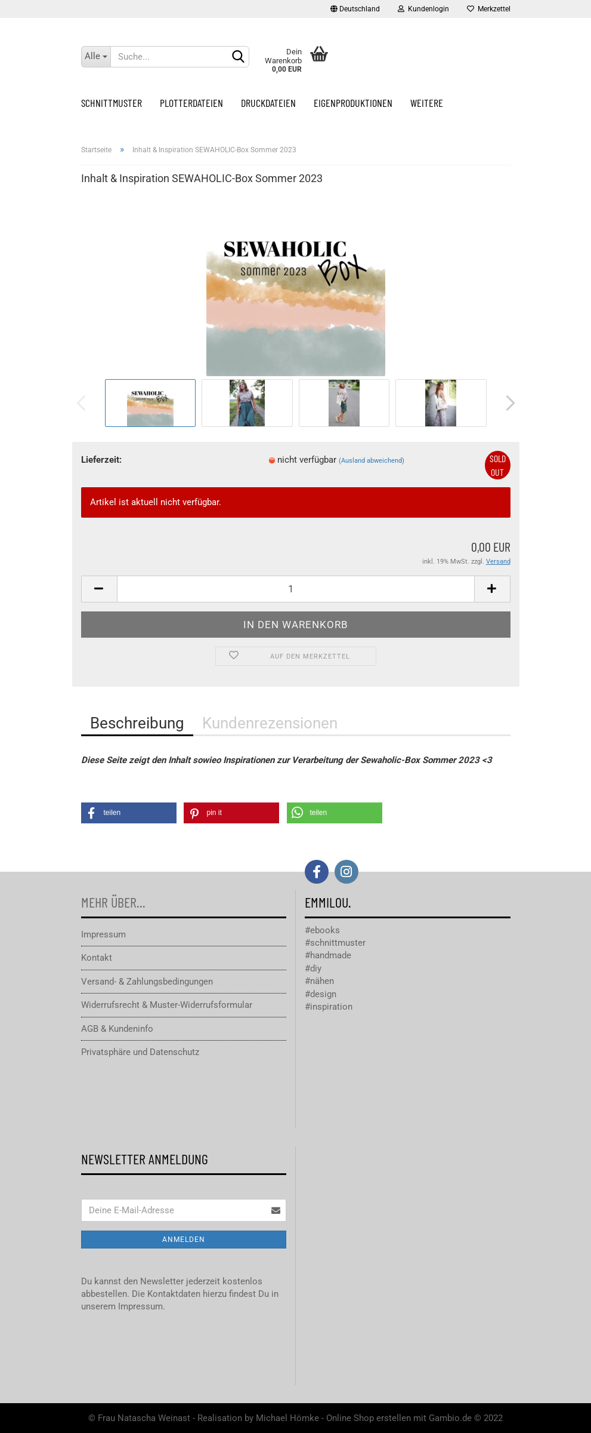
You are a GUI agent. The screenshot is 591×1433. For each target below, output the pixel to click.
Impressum (103, 934)
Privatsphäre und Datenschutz (140, 1052)
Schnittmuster (111, 102)
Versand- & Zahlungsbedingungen (147, 981)
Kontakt (96, 957)
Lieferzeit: (101, 459)
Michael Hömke (287, 1418)
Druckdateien (268, 102)
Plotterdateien (191, 102)
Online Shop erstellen (368, 1418)
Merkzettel (488, 9)
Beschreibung (137, 723)
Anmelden (183, 1239)
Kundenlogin (423, 9)
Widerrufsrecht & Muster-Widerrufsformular (166, 1005)
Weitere (426, 102)
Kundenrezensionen (270, 723)
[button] (129, 812)
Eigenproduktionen (353, 102)
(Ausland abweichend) (371, 461)
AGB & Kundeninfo (117, 1028)
